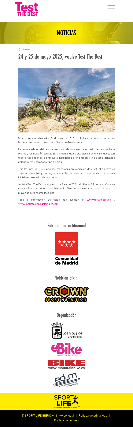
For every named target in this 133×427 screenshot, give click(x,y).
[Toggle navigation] (111, 7)
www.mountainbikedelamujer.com (38, 204)
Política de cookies (66, 420)
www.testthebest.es (99, 200)
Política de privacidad (93, 415)
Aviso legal (66, 415)
